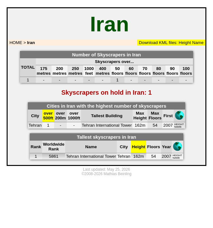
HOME (15, 42)
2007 (168, 125)
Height (184, 42)
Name (197, 42)
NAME (178, 126)
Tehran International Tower (107, 125)
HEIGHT (179, 124)
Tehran (34, 125)
